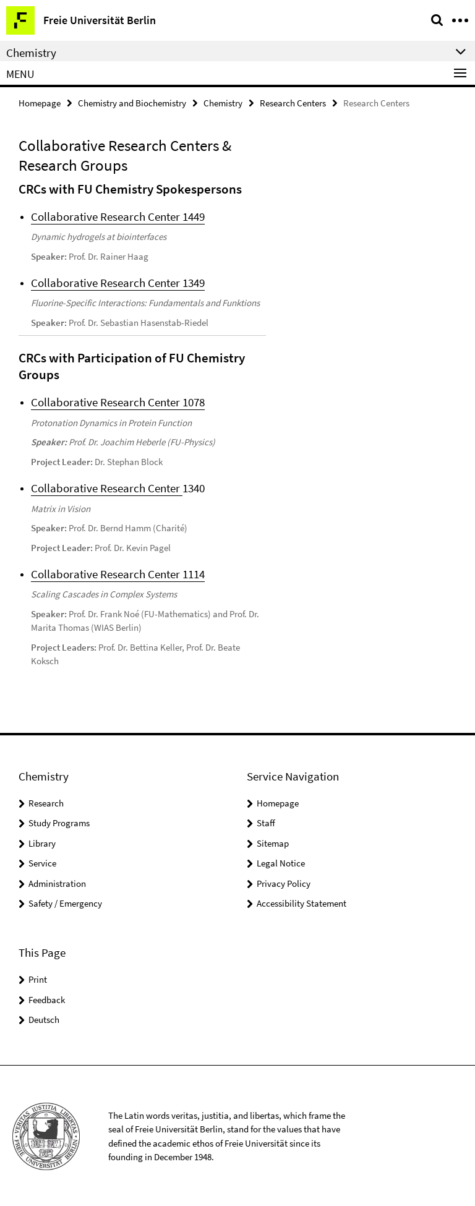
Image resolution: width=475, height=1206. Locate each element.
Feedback (46, 998)
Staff (266, 822)
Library (42, 842)
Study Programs (59, 822)
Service (42, 862)
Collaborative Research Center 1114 (118, 573)
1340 (193, 487)
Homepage (40, 103)
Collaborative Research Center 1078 (118, 402)
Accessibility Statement (301, 903)
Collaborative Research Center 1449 (118, 216)
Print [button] (37, 978)
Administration (57, 882)
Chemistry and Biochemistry (132, 103)
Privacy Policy (283, 882)
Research (46, 802)
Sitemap (273, 842)
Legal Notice (281, 862)
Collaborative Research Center (106, 487)
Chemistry (222, 103)
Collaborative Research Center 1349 (118, 282)
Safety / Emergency (65, 903)
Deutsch (43, 1018)
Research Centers (293, 103)
